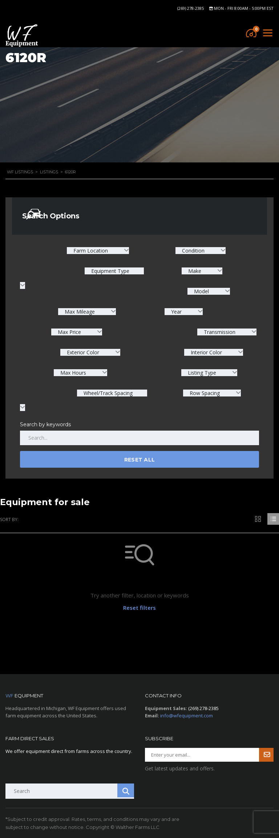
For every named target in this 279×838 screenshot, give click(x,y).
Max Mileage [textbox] (79, 311)
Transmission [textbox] (219, 332)
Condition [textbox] (193, 250)
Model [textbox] (201, 291)
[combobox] (98, 250)
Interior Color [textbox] (206, 352)
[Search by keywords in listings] (139, 438)
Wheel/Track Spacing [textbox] (107, 393)
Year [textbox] (176, 311)
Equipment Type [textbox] (109, 270)
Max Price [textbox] (69, 332)
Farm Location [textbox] (90, 250)
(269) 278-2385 (190, 8)
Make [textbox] (195, 270)
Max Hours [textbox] (73, 372)
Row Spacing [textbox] (204, 393)
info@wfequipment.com (186, 715)
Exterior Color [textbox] (83, 352)
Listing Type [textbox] (202, 372)
